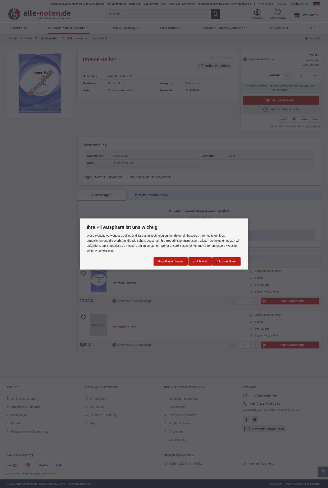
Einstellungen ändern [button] (170, 261)
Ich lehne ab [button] (200, 261)
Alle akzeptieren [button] (226, 261)
